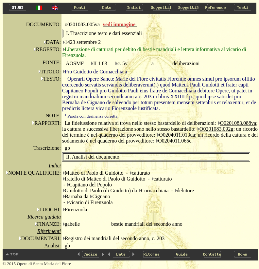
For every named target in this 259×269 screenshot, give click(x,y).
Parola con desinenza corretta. (91, 116)
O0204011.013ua (177, 135)
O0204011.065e (174, 141)
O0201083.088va (238, 123)
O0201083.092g (216, 129)
